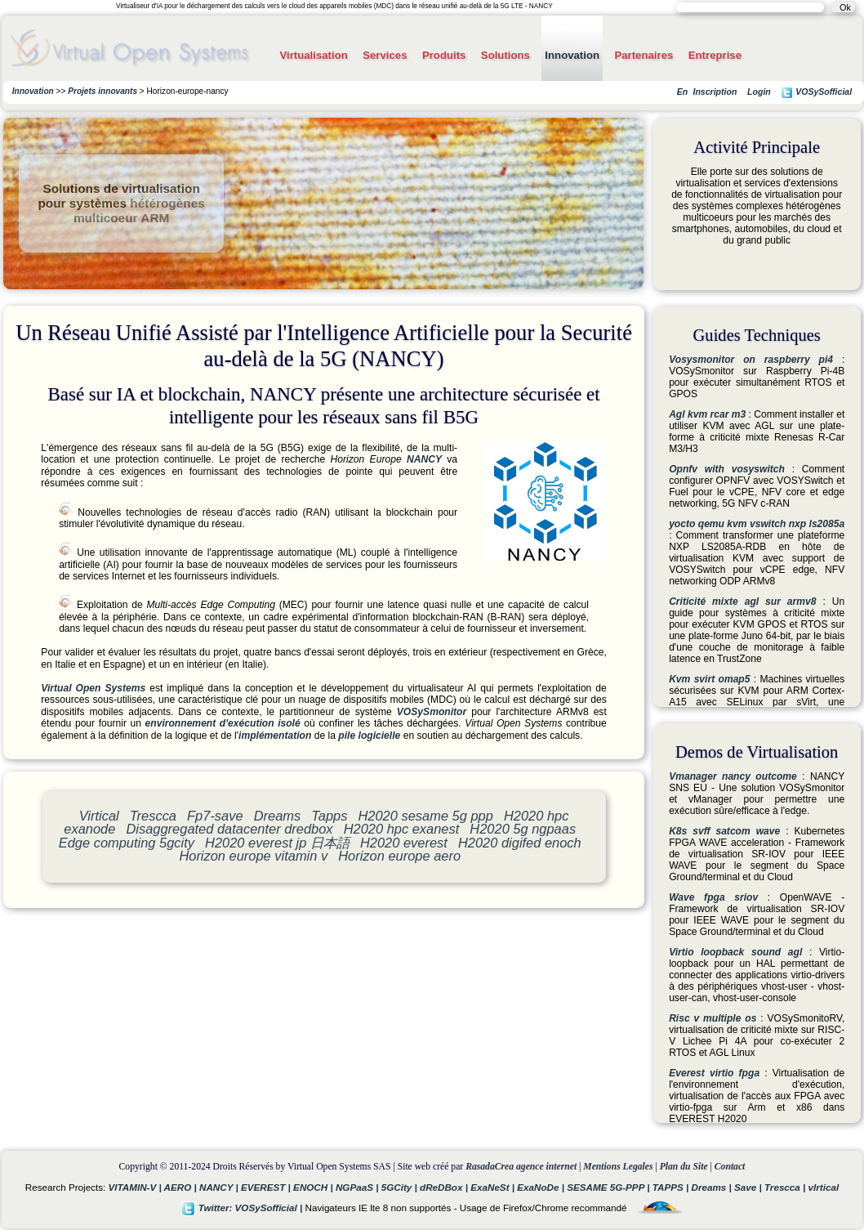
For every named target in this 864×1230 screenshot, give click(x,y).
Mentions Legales (617, 1166)
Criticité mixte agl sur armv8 (742, 601)
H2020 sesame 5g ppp (425, 815)
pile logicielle (369, 735)
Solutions (505, 55)
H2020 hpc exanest (402, 828)
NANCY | (220, 1187)
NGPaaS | (358, 1187)
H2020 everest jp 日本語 (277, 842)
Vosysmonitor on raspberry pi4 (751, 359)
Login (759, 91)
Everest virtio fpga (714, 1073)
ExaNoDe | (542, 1187)
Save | (749, 1187)
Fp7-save (215, 815)
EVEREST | (267, 1187)
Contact (730, 1166)
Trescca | (786, 1187)
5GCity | (400, 1187)
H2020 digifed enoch (519, 842)
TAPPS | (672, 1187)
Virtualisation (313, 55)
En (682, 91)
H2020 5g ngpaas (523, 828)
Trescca (153, 815)
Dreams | (712, 1187)
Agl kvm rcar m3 (707, 414)
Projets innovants (102, 91)
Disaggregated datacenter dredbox (229, 828)
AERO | (181, 1187)
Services (385, 55)
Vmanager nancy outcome (733, 776)
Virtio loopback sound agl (735, 952)
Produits (443, 55)
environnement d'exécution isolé (223, 723)
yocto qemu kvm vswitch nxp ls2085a (756, 524)
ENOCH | (314, 1187)
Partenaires (643, 55)
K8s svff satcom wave (724, 831)
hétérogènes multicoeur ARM (139, 210)
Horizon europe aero (399, 855)
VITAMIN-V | (136, 1187)
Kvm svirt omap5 (709, 679)
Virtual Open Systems (93, 688)
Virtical (99, 815)
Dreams (277, 815)
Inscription (715, 91)
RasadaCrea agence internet (521, 1166)
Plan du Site (684, 1166)
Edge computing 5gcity (126, 842)
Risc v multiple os (712, 1018)
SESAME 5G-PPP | (609, 1187)
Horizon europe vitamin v (253, 855)
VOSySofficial (816, 93)
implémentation (274, 735)
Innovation (572, 55)
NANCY (424, 459)
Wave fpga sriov (713, 897)
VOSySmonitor (431, 712)
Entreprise (715, 55)
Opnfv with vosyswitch (727, 469)
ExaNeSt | (493, 1187)
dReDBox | (445, 1187)
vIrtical (824, 1187)
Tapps (329, 815)
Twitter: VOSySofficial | (243, 1207)
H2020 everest (404, 842)
